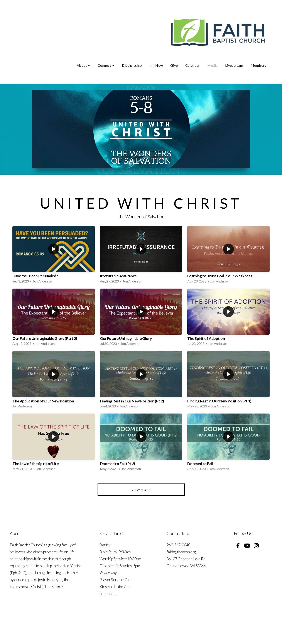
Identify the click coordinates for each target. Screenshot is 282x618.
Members (258, 65)
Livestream (234, 65)
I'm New (156, 65)
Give (174, 65)
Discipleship (132, 65)
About (83, 65)
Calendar (192, 65)
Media (212, 65)
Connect (106, 65)
